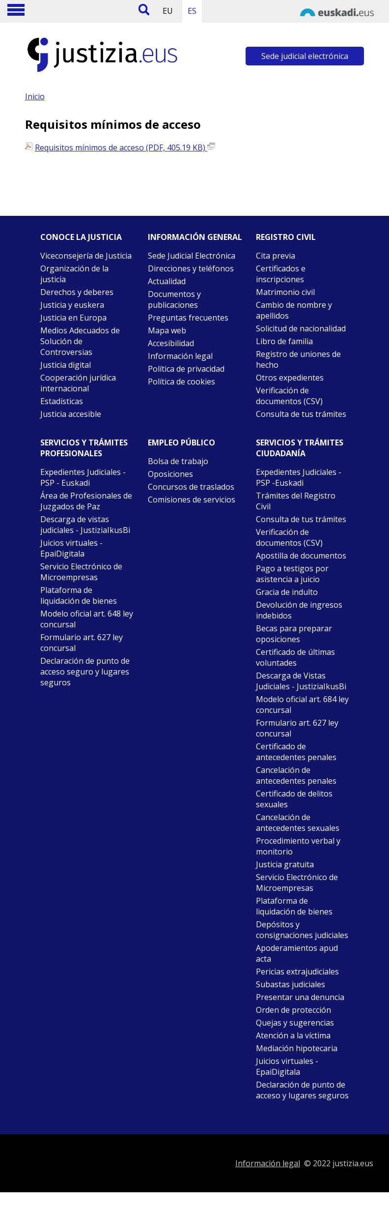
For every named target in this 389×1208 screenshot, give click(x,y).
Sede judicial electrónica (304, 56)
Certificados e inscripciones (281, 274)
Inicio (35, 96)
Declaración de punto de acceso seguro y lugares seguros (85, 671)
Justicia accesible (70, 414)
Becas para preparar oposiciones (294, 634)
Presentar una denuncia (300, 997)
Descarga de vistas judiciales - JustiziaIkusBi (85, 524)
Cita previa (275, 255)
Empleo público (181, 442)
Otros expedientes (290, 377)
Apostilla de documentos (301, 555)
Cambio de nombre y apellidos (294, 310)
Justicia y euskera (72, 304)
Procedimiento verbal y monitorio (298, 846)
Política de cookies (181, 381)
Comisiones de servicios (191, 499)
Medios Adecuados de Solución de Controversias (80, 341)
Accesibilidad (171, 343)
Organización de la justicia (74, 274)
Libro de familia (284, 341)
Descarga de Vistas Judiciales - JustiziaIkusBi (301, 681)
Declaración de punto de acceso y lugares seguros (302, 1090)
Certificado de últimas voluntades (295, 657)
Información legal (180, 356)
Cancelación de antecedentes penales (296, 775)
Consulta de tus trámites (301, 414)
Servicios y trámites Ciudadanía (299, 448)
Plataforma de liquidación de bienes (78, 595)
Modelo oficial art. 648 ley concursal (86, 619)
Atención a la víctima (293, 1035)
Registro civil (286, 237)
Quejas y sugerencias (295, 1022)
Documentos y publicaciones (174, 299)
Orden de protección (293, 1009)
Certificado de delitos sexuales (294, 799)
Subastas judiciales (290, 984)
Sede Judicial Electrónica (191, 255)
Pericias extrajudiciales (297, 971)
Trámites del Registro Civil (295, 501)
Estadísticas (61, 401)
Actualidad (167, 281)
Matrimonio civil (285, 292)
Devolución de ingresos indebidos (299, 610)
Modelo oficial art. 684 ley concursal (302, 704)
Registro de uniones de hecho (298, 359)
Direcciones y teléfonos (191, 268)
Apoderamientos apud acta (297, 953)
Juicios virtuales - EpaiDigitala (71, 548)
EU (168, 10)
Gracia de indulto (287, 592)
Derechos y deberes (76, 292)
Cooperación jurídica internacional (78, 383)
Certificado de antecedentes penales (296, 752)
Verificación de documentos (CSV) (289, 396)
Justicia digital (65, 364)
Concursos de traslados (191, 486)
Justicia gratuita (285, 864)
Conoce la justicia (81, 237)
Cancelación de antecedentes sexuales (297, 822)
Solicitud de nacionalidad (301, 328)
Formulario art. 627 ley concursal (81, 642)
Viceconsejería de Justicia (86, 255)
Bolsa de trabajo (178, 461)
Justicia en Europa (73, 317)
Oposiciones (170, 474)
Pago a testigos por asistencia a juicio (292, 574)
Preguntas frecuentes (188, 317)
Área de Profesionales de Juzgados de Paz (86, 501)
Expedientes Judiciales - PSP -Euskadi (298, 477)
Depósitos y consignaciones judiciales (302, 930)
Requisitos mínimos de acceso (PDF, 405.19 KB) (125, 147)
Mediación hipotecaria (296, 1048)
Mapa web (167, 330)
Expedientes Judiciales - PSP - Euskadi (83, 477)
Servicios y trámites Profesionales (84, 448)
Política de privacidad (186, 368)
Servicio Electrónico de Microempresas (81, 572)
